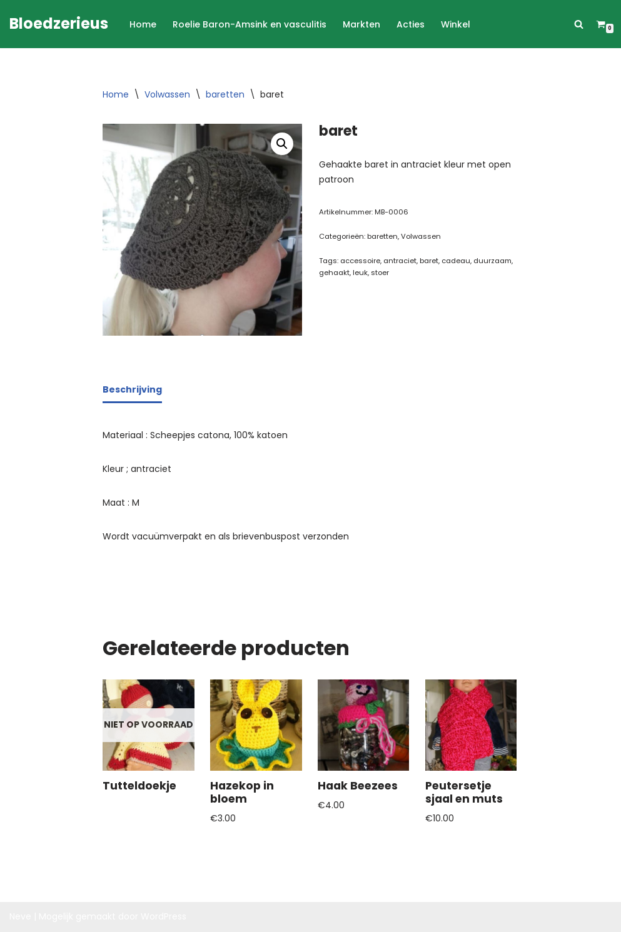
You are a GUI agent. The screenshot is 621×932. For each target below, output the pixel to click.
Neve (20, 916)
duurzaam (492, 261)
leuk (360, 273)
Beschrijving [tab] (132, 389)
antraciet (400, 261)
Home (142, 24)
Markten (361, 24)
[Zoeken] (578, 24)
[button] (282, 144)
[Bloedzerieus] (58, 24)
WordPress (163, 916)
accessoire (360, 261)
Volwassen (167, 94)
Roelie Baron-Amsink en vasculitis (249, 24)
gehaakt (334, 273)
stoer (380, 273)
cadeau (456, 261)
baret (429, 261)
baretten (225, 94)
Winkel (455, 24)
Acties (410, 24)
